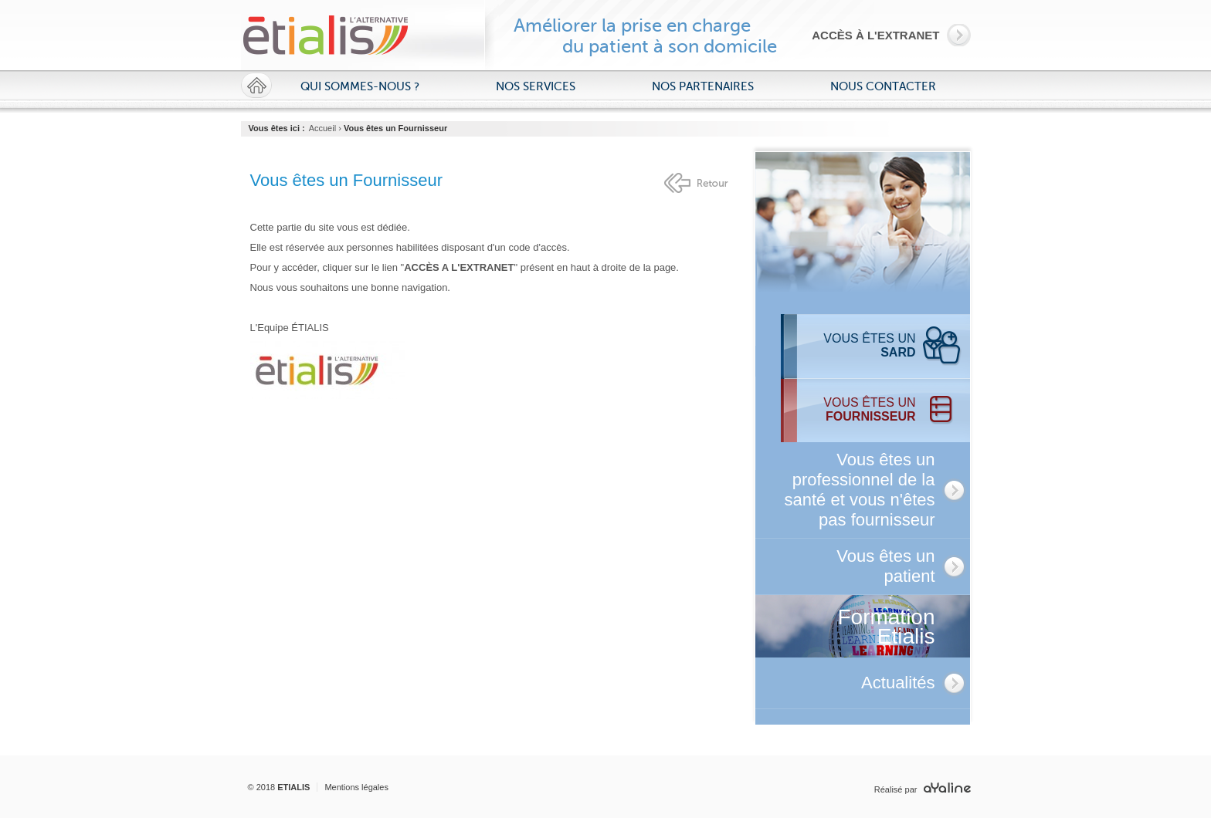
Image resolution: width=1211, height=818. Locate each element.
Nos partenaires (703, 86)
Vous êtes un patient (885, 566)
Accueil (322, 128)
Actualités (898, 682)
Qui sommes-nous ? (359, 86)
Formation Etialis (886, 626)
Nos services (535, 86)
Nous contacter (883, 86)
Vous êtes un (869, 345)
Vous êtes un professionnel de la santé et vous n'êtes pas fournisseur (860, 489)
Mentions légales (356, 787)
